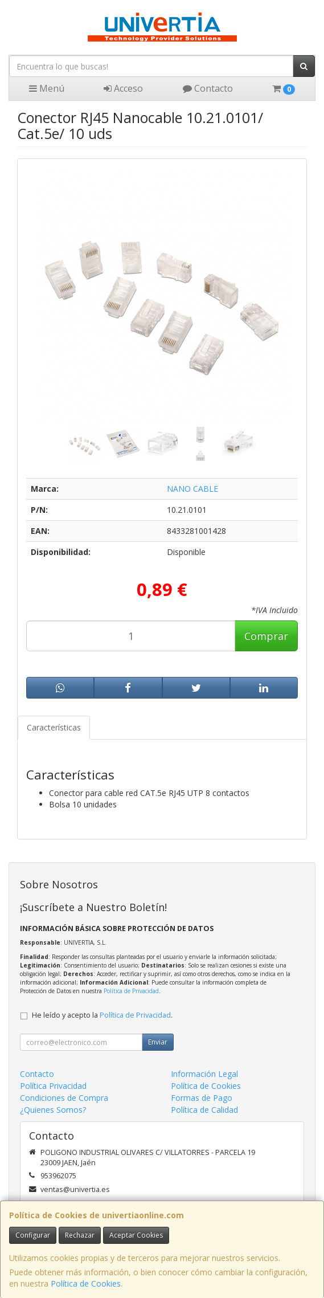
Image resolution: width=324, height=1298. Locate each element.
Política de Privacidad (131, 991)
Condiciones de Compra (64, 1097)
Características (54, 727)
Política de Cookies (86, 1283)
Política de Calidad (204, 1109)
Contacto (208, 88)
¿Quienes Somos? (53, 1109)
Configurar (32, 1235)
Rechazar (80, 1235)
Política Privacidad (53, 1085)
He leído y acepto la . (102, 1015)
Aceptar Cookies (136, 1235)
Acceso (123, 88)
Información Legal (204, 1073)
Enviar (157, 1042)
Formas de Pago (201, 1097)
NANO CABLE (192, 488)
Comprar (266, 636)
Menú (46, 88)
